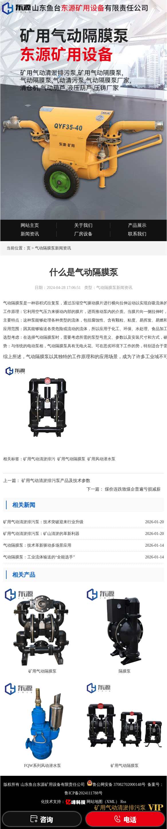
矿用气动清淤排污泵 (120, 807)
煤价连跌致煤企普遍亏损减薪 (133, 489)
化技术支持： (64, 802)
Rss (123, 802)
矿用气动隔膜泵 (71, 459)
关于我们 (83, 225)
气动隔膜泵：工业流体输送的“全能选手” (39, 557)
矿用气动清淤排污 (39, 459)
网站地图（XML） (103, 802)
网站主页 (30, 225)
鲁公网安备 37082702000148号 (116, 784)
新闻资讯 (30, 233)
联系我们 (137, 233)
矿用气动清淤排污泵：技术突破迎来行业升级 (43, 522)
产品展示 (137, 225)
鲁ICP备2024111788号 (83, 793)
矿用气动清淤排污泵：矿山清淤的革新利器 (41, 533)
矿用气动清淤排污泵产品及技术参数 (55, 480)
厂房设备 (83, 233)
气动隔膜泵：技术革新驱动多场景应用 (37, 545)
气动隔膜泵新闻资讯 (53, 248)
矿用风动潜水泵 (101, 459)
